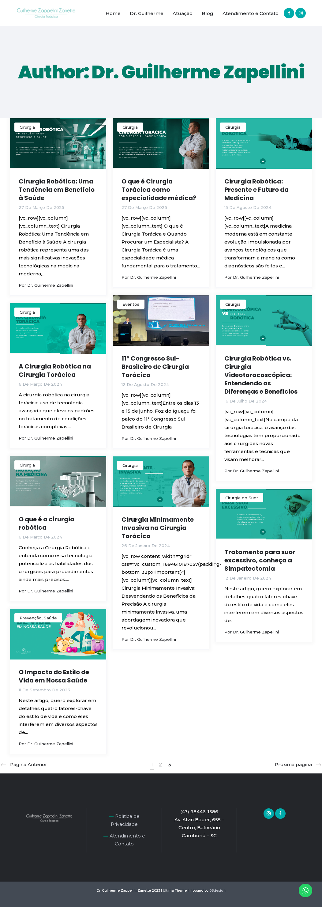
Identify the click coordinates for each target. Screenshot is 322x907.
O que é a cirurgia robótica (46, 523)
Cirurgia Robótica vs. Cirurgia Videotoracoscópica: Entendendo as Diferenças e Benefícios (261, 375)
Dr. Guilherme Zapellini (50, 285)
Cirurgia (27, 127)
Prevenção (31, 617)
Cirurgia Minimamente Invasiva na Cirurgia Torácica (158, 527)
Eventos (130, 304)
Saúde (50, 617)
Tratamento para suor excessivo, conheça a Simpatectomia (259, 560)
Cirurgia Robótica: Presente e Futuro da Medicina (256, 189)
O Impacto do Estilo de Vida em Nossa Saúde (54, 676)
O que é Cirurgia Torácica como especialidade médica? (159, 189)
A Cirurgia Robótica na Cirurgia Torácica (55, 370)
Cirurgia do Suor (241, 497)
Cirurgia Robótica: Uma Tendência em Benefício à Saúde (57, 189)
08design (217, 890)
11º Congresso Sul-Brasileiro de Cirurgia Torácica (155, 366)
